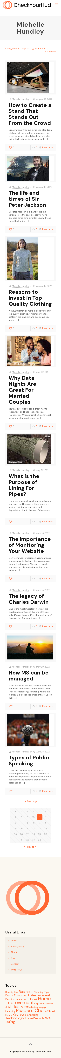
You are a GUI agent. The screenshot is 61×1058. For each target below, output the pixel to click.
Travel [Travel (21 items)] (29, 1018)
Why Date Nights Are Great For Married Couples (22, 389)
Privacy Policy (17, 946)
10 (33, 817)
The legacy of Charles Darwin (29, 598)
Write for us (16, 969)
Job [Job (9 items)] (7, 1007)
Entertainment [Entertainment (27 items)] (39, 995)
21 (27, 828)
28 (33, 834)
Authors (39, 48)
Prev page (30, 801)
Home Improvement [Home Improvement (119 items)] (28, 1001)
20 (21, 828)
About (14, 952)
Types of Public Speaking (29, 760)
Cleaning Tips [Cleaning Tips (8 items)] (41, 992)
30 (45, 834)
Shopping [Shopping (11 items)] (32, 1015)
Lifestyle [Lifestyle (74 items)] (18, 1006)
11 (39, 817)
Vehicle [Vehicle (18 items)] (39, 1018)
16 (34, 823)
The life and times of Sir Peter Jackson (27, 198)
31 (21, 840)
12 (46, 817)
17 (40, 823)
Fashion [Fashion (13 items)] (10, 999)
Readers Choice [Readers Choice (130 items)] (33, 1010)
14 (21, 823)
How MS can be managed (28, 675)
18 (46, 823)
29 (39, 834)
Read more (47, 147)
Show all (50, 51)
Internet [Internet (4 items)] (49, 1003)
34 (39, 840)
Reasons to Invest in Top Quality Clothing (30, 297)
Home (14, 940)
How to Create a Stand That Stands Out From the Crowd (30, 114)
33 (33, 840)
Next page (30, 846)
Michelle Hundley (20, 99)
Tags (25, 48)
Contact (15, 964)
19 (15, 828)
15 (27, 823)
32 (27, 840)
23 (39, 828)
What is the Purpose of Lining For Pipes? (24, 485)
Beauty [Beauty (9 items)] (9, 992)
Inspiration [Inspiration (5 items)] (39, 1003)
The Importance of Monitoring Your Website (30, 545)
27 (27, 834)
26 (21, 834)
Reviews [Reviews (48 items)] (19, 1014)
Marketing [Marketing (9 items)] (32, 1007)
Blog (13, 958)
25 (15, 834)
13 (15, 823)
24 (45, 828)
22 (33, 828)
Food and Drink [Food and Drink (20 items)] (27, 999)
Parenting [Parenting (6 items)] (10, 1011)
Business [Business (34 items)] (26, 991)
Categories (12, 48)
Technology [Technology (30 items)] (14, 1018)
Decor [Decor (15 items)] (9, 995)
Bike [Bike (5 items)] (16, 992)
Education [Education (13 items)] (20, 995)
